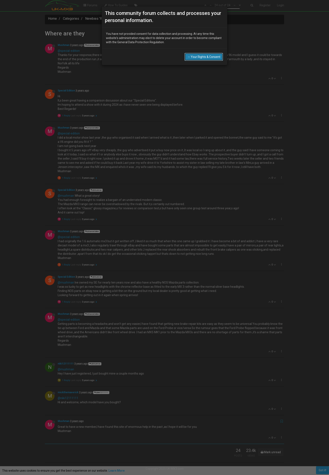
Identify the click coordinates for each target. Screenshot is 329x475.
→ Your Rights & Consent (203, 57)
